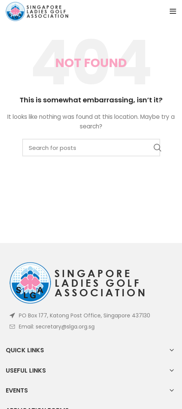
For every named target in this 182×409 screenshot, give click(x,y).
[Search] (91, 147)
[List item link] (91, 326)
